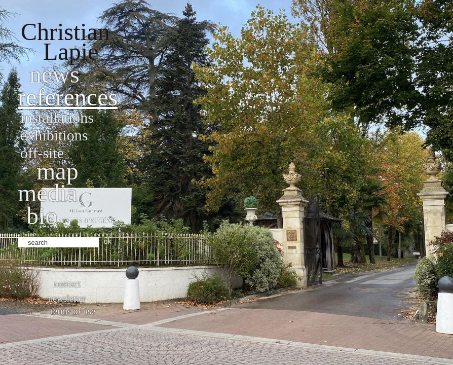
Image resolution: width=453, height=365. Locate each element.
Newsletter (67, 299)
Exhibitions (54, 135)
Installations (57, 117)
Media (47, 192)
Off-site (42, 152)
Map (57, 171)
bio (41, 215)
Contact (67, 284)
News (54, 74)
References (68, 97)
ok (107, 241)
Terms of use (73, 311)
